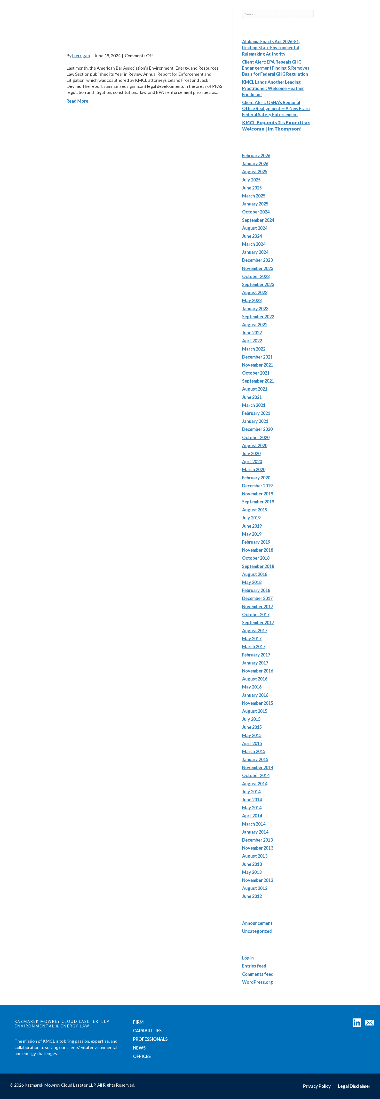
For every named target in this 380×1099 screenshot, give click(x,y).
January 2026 (255, 163)
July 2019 (251, 517)
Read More (77, 101)
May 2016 (251, 686)
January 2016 (255, 695)
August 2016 (254, 678)
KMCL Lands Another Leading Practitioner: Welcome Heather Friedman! (273, 88)
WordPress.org (257, 982)
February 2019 (256, 542)
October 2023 (255, 276)
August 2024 (254, 228)
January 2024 (255, 252)
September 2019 (258, 501)
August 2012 (254, 888)
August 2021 (254, 389)
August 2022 (254, 324)
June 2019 (252, 526)
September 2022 (258, 316)
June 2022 (252, 332)
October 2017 (255, 614)
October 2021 (255, 373)
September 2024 (258, 220)
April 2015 (252, 743)
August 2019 (254, 509)
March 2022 (253, 349)
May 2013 (251, 872)
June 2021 (252, 397)
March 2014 (253, 824)
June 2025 (252, 187)
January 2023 (255, 308)
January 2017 (255, 662)
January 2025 (255, 203)
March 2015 (253, 751)
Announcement (257, 923)
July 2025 (251, 179)
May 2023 (251, 300)
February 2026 (256, 155)
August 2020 (254, 445)
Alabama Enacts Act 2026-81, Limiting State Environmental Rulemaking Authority (271, 47)
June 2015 (252, 727)
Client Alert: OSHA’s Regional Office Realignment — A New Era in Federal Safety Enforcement (276, 108)
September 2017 (258, 622)
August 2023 (254, 292)
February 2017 (256, 654)
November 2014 (257, 767)
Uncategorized (257, 931)
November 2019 (257, 493)
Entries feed (254, 965)
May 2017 (251, 638)
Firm (257, 13)
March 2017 (253, 646)
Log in (248, 957)
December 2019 (257, 485)
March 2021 (253, 405)
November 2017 (257, 606)
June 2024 (252, 236)
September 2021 (258, 381)
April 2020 (252, 461)
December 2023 (257, 260)
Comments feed (258, 974)
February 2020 (256, 477)
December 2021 (257, 357)
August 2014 (254, 783)
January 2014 (255, 832)
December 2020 (257, 429)
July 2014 (251, 791)
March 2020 (253, 469)
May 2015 (251, 735)
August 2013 (254, 856)
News (339, 13)
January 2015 (255, 759)
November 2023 (257, 268)
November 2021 (257, 365)
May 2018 (251, 582)
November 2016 (257, 670)
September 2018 (258, 566)
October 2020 (255, 437)
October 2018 (255, 558)
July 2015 (251, 719)
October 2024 (255, 211)
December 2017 (257, 598)
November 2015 (257, 703)
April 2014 (252, 815)
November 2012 (257, 880)
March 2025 (253, 195)
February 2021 (256, 413)
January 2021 (255, 421)
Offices (359, 13)
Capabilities (280, 13)
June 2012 (252, 896)
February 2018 (256, 590)
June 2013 (252, 864)
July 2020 (251, 453)
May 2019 (251, 534)
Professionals (313, 13)
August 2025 (254, 171)
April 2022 (252, 340)
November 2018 (257, 550)
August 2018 (254, 574)
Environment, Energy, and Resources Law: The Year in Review (137, 41)
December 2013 (257, 840)
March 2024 (253, 244)
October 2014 (255, 775)
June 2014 (252, 799)
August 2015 (254, 711)
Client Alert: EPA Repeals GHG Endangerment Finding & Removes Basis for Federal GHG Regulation (275, 68)
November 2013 (257, 848)
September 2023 (258, 284)
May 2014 (251, 807)
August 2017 (254, 630)
